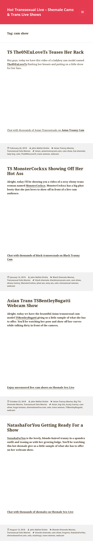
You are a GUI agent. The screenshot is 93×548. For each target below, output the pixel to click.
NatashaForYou (78, 532)
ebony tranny (13, 283)
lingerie (66, 532)
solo (18, 154)
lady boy (11, 154)
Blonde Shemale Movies (63, 529)
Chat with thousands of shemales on (40, 511)
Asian (38, 151)
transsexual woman (68, 283)
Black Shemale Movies (63, 277)
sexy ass (50, 283)
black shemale (42, 280)
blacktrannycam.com (60, 280)
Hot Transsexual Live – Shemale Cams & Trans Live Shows (40, 12)
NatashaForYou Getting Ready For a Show (45, 427)
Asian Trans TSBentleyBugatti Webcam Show (38, 303)
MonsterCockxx (28, 283)
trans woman (43, 154)
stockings (37, 535)
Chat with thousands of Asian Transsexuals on (45, 130)
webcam (55, 154)
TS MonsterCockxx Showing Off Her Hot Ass (45, 171)
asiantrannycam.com (51, 151)
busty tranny (72, 404)
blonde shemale (43, 532)
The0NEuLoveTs (17, 64)
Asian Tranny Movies (64, 148)
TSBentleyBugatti (74, 407)
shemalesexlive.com (36, 407)
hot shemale (79, 151)
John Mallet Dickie (40, 148)
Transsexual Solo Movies (18, 151)
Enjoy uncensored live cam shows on (40, 387)
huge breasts (19, 407)
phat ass (41, 283)
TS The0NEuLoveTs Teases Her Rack (45, 52)
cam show (67, 151)
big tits (61, 404)
